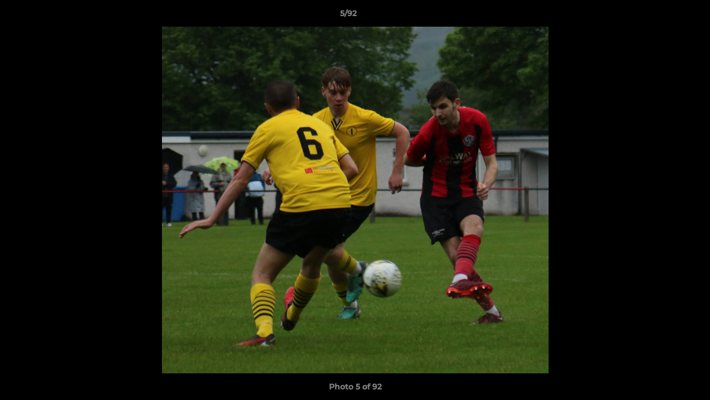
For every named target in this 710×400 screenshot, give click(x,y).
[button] (663, 16)
